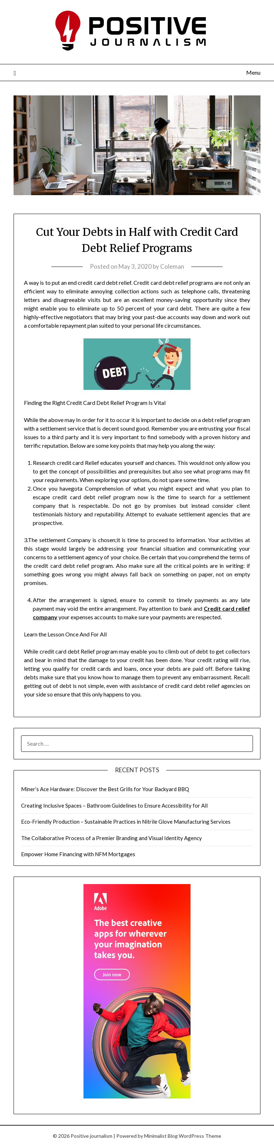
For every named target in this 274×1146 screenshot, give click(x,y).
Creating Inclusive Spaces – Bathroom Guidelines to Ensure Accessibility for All (114, 805)
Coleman (172, 266)
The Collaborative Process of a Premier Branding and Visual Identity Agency (111, 838)
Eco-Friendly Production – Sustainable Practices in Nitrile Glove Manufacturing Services (125, 821)
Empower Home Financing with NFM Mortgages (78, 854)
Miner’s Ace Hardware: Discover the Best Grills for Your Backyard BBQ (105, 789)
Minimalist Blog (161, 1136)
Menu (253, 72)
